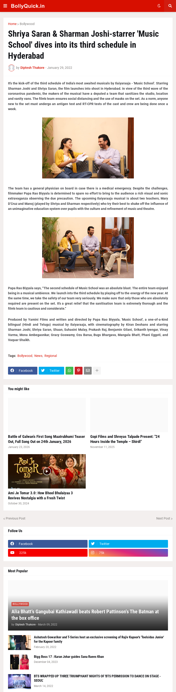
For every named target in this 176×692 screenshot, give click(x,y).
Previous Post (15, 518)
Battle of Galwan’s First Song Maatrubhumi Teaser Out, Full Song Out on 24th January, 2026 (46, 439)
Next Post (163, 518)
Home (12, 23)
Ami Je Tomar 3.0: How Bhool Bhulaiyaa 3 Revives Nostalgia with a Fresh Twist (40, 495)
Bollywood (27, 23)
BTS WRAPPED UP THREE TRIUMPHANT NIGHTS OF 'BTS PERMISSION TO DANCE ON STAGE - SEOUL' (97, 678)
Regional (50, 355)
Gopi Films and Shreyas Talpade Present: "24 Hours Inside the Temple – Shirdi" (125, 439)
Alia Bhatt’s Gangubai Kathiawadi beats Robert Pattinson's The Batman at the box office (85, 615)
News (38, 355)
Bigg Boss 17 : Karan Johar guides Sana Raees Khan (69, 657)
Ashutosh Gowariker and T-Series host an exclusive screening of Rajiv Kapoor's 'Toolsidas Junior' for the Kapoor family (99, 639)
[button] (5, 6)
